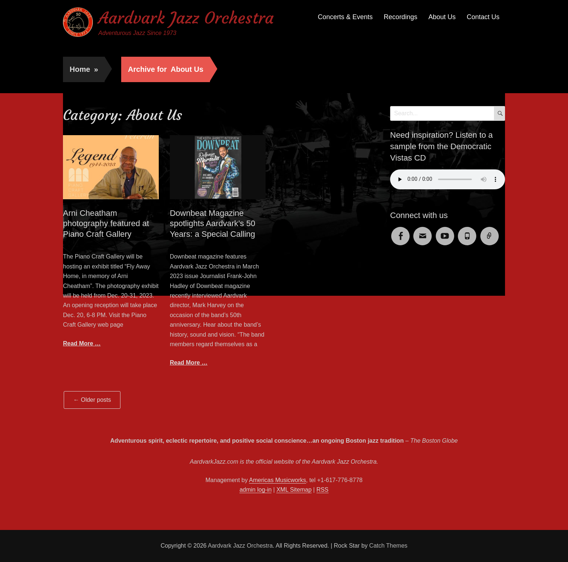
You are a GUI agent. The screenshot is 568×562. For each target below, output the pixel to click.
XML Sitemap (293, 490)
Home (84, 69)
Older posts (92, 400)
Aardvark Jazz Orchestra (186, 18)
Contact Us (483, 17)
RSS (322, 490)
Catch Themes (388, 545)
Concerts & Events (345, 17)
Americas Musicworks (277, 480)
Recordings (400, 17)
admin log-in (255, 490)
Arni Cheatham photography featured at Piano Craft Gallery (106, 223)
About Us (442, 17)
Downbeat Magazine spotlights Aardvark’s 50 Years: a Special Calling (212, 223)
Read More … (82, 343)
